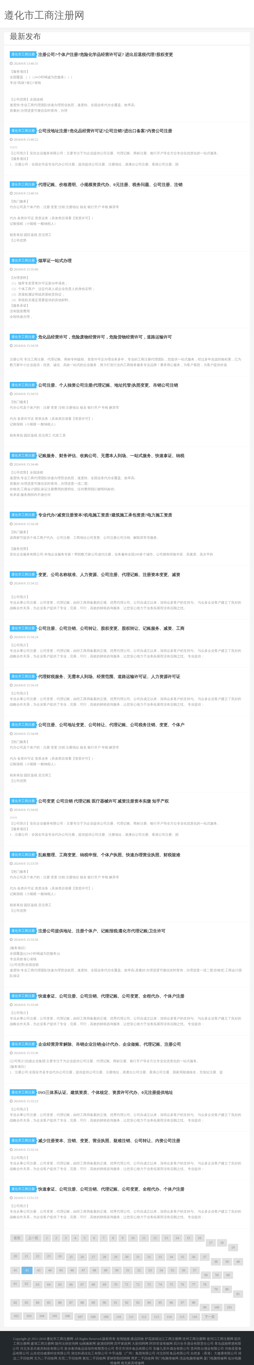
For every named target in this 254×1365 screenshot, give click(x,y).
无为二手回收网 (45, 1352)
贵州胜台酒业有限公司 (207, 1345)
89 (93, 1303)
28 (104, 1257)
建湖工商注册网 (42, 1342)
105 (54, 1316)
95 (160, 1303)
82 (15, 1303)
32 (149, 1257)
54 (161, 1270)
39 (227, 1262)
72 (138, 1284)
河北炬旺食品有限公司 (173, 1348)
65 (60, 1284)
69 (104, 1284)
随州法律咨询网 (66, 1342)
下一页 (210, 1317)
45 (61, 1270)
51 (128, 1270)
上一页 (33, 1238)
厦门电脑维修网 (215, 1352)
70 (115, 1284)
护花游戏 (151, 1338)
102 (16, 1316)
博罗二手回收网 (142, 1352)
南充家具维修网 (132, 1355)
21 (26, 1256)
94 (149, 1303)
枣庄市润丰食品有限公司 (133, 1345)
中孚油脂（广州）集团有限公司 (132, 1348)
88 (82, 1303)
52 (139, 1270)
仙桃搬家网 (87, 1342)
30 (126, 1257)
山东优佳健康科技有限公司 (50, 1348)
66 (71, 1284)
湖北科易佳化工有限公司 (89, 1348)
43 (38, 1270)
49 (105, 1270)
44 (50, 1270)
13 (166, 1238)
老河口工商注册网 (220, 1338)
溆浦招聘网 (105, 1342)
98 (193, 1303)
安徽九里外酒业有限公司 (171, 1345)
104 (41, 1316)
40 (238, 1262)
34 (171, 1257)
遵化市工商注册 (23, 54)
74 (160, 1284)
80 (227, 1289)
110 (118, 1317)
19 (233, 1247)
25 (71, 1257)
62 (26, 1284)
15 (188, 1238)
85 (48, 1303)
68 (93, 1284)
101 (229, 1307)
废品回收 (137, 1338)
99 (204, 1307)
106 (67, 1316)
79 (216, 1289)
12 (155, 1238)
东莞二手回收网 (70, 1352)
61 (15, 1284)
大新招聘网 (140, 1342)
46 (72, 1270)
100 (216, 1307)
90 (104, 1303)
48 (94, 1270)
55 (172, 1270)
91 (115, 1303)
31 (138, 1257)
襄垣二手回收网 (94, 1352)
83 (26, 1303)
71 (126, 1284)
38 (216, 1262)
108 (93, 1317)
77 (193, 1284)
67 (82, 1284)
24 (60, 1256)
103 (28, 1316)
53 (150, 1270)
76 (182, 1284)
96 (171, 1303)
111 (131, 1317)
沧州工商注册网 (194, 1338)
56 (183, 1270)
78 (204, 1284)
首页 (17, 1238)
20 (15, 1256)
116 (194, 1317)
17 (211, 1243)
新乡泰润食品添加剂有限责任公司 (89, 1345)
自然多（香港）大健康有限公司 (213, 1348)
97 (182, 1303)
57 (194, 1270)
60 (228, 1275)
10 (133, 1238)
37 (204, 1257)
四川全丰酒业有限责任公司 (194, 1342)
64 (48, 1284)
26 (82, 1257)
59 (217, 1275)
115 (181, 1317)
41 (15, 1270)
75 (171, 1284)
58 (205, 1275)
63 (37, 1284)
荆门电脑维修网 (167, 1352)
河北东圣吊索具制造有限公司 (41, 1345)
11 (144, 1238)
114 (169, 1317)
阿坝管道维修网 (161, 1342)
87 (71, 1303)
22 (37, 1256)
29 (115, 1257)
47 (83, 1270)
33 (160, 1257)
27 (93, 1257)
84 (37, 1303)
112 (143, 1317)
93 (138, 1303)
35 (182, 1257)
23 (48, 1256)
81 (238, 1294)
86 (60, 1303)
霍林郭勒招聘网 (118, 1352)
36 (193, 1257)
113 (156, 1317)
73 (149, 1284)
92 (126, 1303)
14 (177, 1238)
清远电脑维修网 (191, 1352)
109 (105, 1317)
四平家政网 (122, 1342)
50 (116, 1270)
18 (222, 1243)
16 (199, 1238)
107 (80, 1317)
